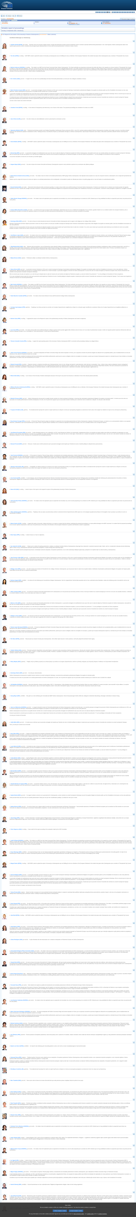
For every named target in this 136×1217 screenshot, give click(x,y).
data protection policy (79, 1213)
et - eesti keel (104, 12)
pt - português (125, 12)
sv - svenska (134, 12)
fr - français (109, 12)
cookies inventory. (102, 1213)
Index (4, 15)
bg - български (96, 12)
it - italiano (114, 12)
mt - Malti (121, 12)
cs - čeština (99, 12)
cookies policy (90, 1213)
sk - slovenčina (129, 12)
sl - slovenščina (130, 12)
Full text (20, 15)
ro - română (127, 12)
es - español (97, 12)
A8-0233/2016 (5, 23)
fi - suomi (132, 12)
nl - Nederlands (122, 12)
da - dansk (101, 12)
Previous (9, 15)
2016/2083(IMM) (10, 18)
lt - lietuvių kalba (117, 12)
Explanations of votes (74, 24)
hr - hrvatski (112, 12)
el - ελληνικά (106, 12)
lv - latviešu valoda (116, 12)
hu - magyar (119, 12)
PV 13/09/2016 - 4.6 (73, 23)
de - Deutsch (102, 12)
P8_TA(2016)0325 (106, 23)
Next (13, 15)
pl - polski (124, 12)
